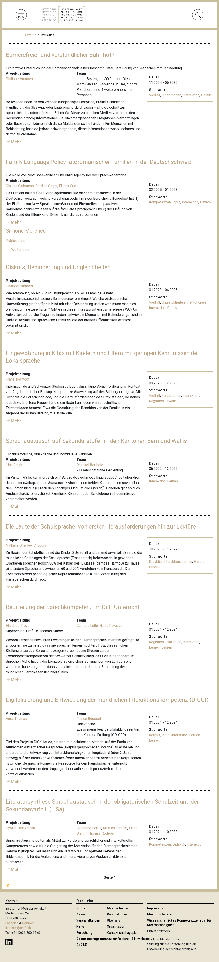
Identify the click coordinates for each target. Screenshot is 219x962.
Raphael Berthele (90, 465)
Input (176, 202)
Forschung (84, 933)
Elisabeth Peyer (18, 626)
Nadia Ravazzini (111, 626)
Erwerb (205, 202)
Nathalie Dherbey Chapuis (26, 545)
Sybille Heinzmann (20, 828)
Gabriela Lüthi (87, 626)
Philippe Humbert (19, 79)
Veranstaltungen (88, 920)
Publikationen (117, 914)
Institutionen (171, 95)
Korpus (154, 735)
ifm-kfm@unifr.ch (18, 928)
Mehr (16, 141)
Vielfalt (154, 95)
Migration (156, 401)
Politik (206, 95)
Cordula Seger (46, 186)
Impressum (155, 908)
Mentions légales (160, 914)
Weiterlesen (20, 249)
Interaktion (191, 95)
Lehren (154, 567)
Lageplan (11, 923)
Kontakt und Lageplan (122, 933)
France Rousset (89, 719)
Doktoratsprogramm (91, 939)
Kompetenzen (160, 202)
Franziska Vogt (17, 379)
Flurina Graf (68, 186)
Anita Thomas (16, 719)
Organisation (116, 926)
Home (80, 908)
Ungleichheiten (173, 302)
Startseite (30, 35)
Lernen (172, 481)
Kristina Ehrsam (115, 828)
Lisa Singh (14, 465)
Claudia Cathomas (20, 186)
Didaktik (155, 562)
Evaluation (173, 642)
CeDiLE (81, 945)
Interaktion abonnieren (7, 885)
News (80, 926)
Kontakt (28, 923)
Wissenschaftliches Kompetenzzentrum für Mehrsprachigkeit (179, 923)
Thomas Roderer (101, 833)
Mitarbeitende (117, 908)
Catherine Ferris (89, 828)
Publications (15, 241)
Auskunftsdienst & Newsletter (128, 939)
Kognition (156, 642)
